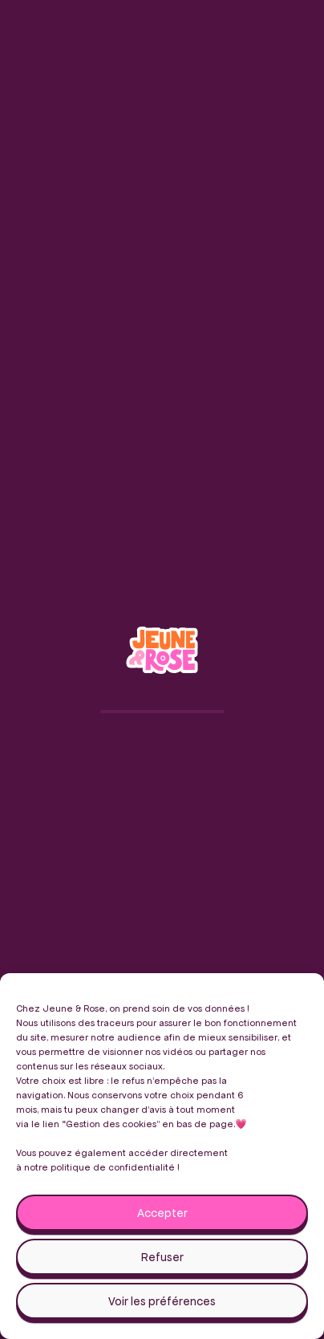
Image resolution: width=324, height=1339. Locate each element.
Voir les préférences (162, 1301)
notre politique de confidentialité (99, 1167)
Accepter (162, 1213)
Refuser (162, 1257)
